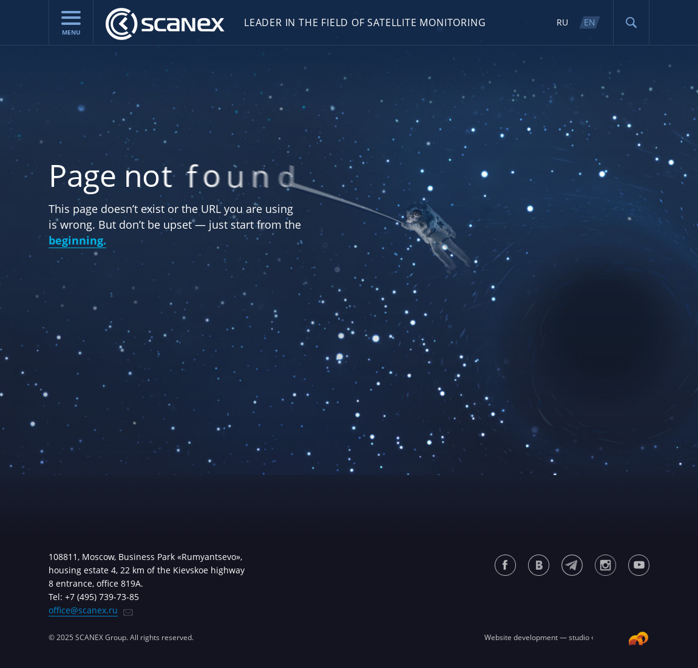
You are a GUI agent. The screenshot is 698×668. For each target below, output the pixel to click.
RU (562, 22)
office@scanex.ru (83, 610)
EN (589, 22)
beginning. (77, 240)
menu (71, 23)
